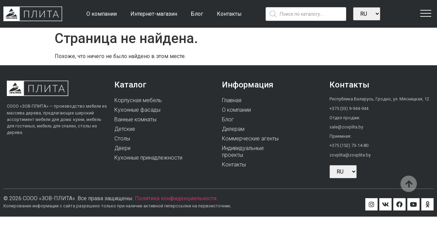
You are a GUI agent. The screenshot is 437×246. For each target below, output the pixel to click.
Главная (231, 100)
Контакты (229, 14)
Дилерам (233, 129)
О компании (101, 14)
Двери (122, 148)
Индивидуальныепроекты (243, 151)
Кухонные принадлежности (148, 157)
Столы (122, 138)
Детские (124, 129)
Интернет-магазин (153, 14)
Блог (197, 14)
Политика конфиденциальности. (176, 198)
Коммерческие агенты (250, 138)
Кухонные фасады (137, 110)
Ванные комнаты (135, 119)
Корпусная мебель (138, 100)
